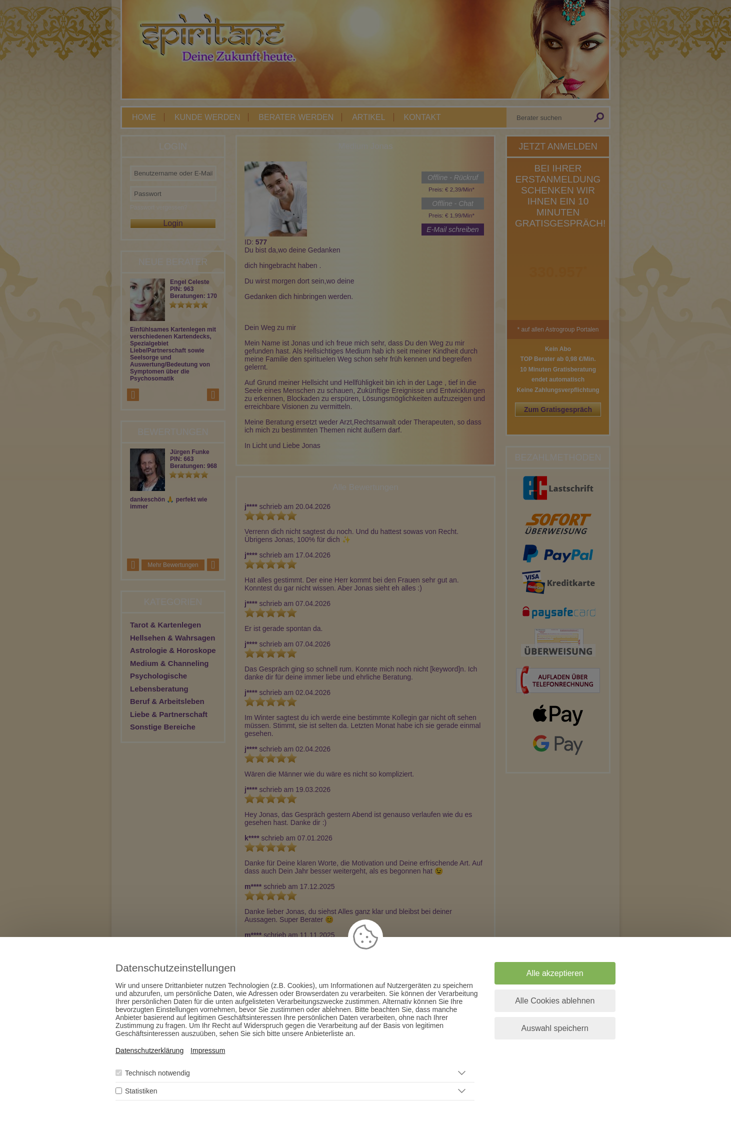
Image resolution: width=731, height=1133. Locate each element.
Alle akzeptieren (555, 973)
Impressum (207, 1050)
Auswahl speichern (555, 1028)
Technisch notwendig (157, 1073)
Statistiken (141, 1091)
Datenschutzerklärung (150, 1050)
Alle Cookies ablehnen (554, 1000)
